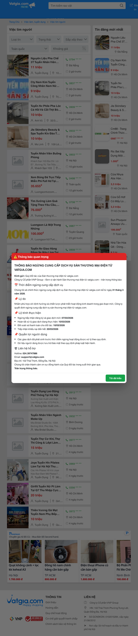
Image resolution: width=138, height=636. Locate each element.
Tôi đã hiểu (115, 378)
